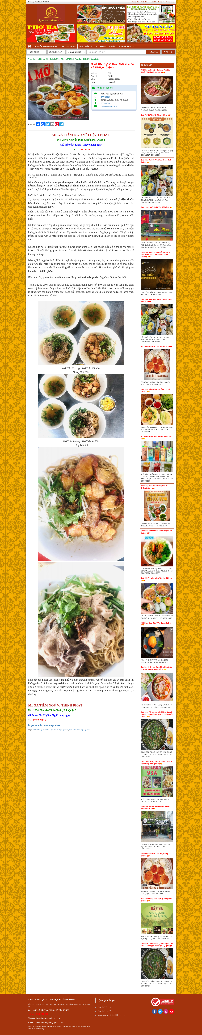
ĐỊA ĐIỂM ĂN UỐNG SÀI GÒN (46, 46)
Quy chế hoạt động (105, 1011)
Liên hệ (153, 2)
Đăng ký (161, 2)
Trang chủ (135, 2)
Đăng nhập (170, 2)
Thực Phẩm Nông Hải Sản (105, 46)
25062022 (36, 730)
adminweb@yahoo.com (109, 106)
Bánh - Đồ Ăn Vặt (85, 46)
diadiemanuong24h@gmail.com (48, 1022)
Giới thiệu (144, 2)
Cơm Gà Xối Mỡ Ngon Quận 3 (79, 730)
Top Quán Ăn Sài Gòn (127, 46)
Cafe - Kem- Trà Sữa (68, 46)
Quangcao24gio (107, 1000)
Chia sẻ (31, 124)
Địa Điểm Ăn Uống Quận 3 (45, 59)
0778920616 (105, 97)
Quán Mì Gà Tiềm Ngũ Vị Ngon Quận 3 (54, 730)
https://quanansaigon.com (48, 1018)
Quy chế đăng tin (104, 1007)
